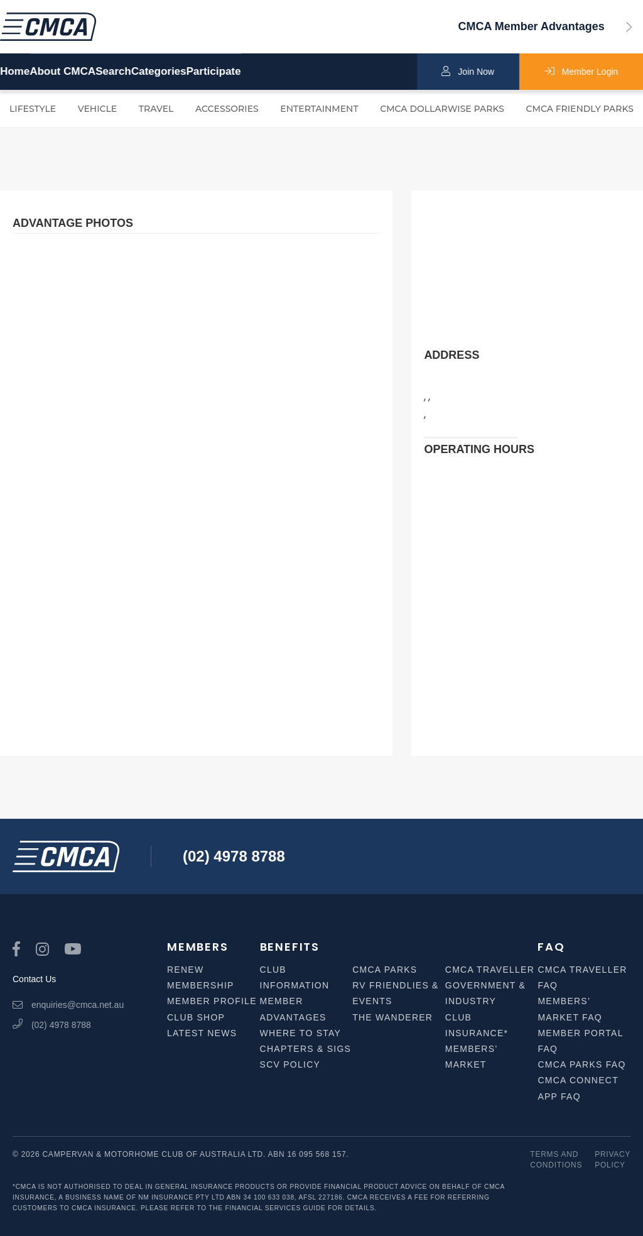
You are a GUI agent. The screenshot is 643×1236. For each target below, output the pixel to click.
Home (15, 72)
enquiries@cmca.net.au (68, 1005)
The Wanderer (392, 1017)
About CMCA (94, 72)
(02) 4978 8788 (234, 856)
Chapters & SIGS (306, 1049)
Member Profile (212, 1001)
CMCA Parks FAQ (581, 1064)
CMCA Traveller (489, 970)
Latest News (202, 1033)
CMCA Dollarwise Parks (442, 108)
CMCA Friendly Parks (580, 108)
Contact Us (34, 979)
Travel (156, 108)
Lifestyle (32, 108)
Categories (253, 72)
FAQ (551, 946)
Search (176, 72)
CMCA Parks (384, 970)
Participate (339, 72)
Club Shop (196, 1017)
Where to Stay (301, 1033)
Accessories (227, 108)
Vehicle (97, 108)
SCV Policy (290, 1064)
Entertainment (319, 108)
